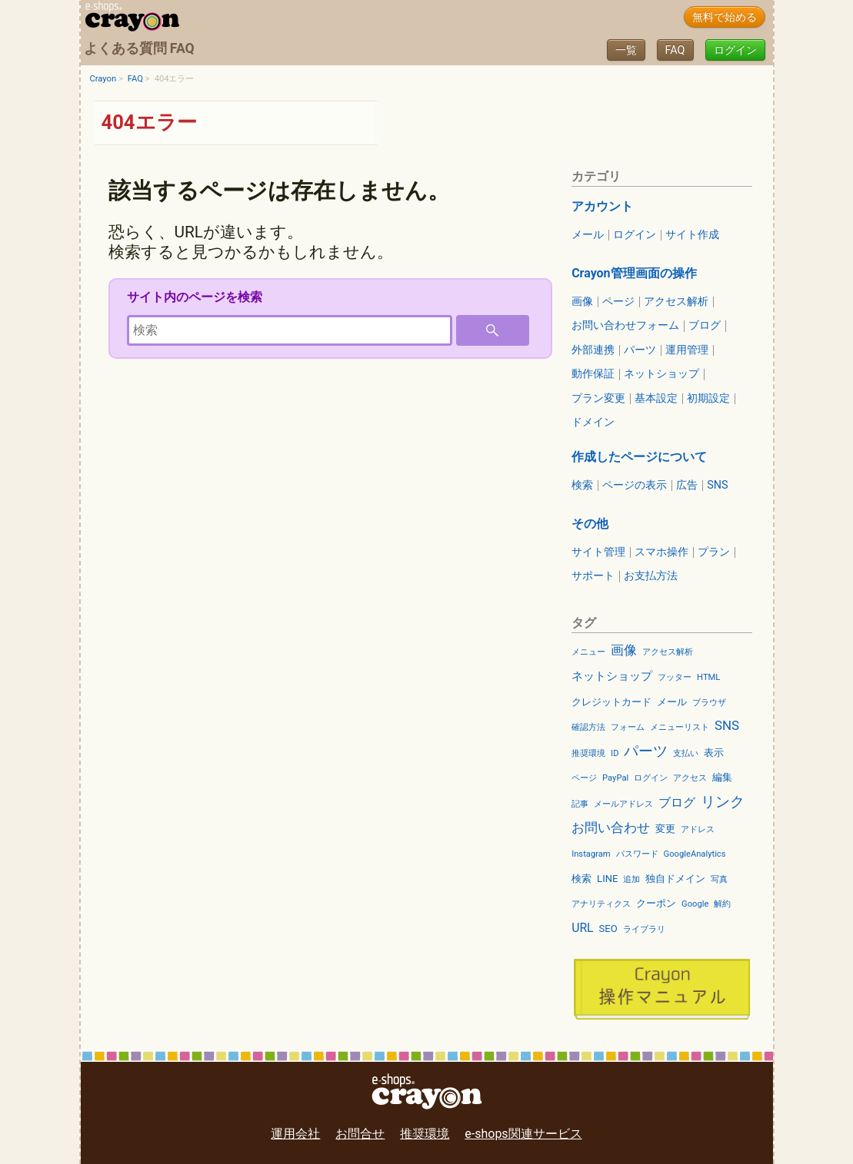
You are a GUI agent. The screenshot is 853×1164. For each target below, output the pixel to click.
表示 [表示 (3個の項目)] (714, 752)
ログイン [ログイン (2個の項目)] (651, 778)
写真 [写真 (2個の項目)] (719, 879)
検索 (582, 485)
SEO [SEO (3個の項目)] (608, 928)
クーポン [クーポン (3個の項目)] (656, 903)
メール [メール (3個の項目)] (672, 702)
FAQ (675, 50)
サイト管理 (598, 552)
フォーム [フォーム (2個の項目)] (628, 727)
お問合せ (360, 1133)
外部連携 (593, 350)
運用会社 (295, 1133)
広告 (687, 485)
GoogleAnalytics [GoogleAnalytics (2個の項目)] (695, 854)
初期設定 (708, 398)
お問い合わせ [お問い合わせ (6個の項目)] (610, 827)
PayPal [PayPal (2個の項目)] (615, 778)
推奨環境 (424, 1133)
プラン (714, 552)
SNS (717, 485)
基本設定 (656, 398)
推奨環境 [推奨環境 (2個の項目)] (588, 753)
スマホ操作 (661, 552)
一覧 (626, 50)
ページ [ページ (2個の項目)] (584, 778)
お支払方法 (651, 576)
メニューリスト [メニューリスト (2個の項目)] (679, 727)
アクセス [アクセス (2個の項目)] (690, 778)
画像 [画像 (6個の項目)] (624, 650)
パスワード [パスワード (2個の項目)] (637, 854)
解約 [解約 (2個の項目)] (722, 904)
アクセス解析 (676, 302)
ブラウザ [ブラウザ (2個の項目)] (709, 703)
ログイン (735, 50)
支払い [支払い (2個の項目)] (685, 753)
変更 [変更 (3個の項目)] (665, 828)
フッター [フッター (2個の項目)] (674, 677)
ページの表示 (634, 485)
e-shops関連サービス (523, 1133)
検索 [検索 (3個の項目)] (581, 878)
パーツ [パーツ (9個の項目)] (646, 751)
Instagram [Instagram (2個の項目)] (591, 854)
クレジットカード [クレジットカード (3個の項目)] (611, 702)
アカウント (602, 206)
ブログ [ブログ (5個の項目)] (676, 802)
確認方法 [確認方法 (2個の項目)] (588, 727)
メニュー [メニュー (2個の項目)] (588, 652)
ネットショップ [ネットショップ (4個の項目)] (611, 676)
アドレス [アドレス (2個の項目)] (698, 829)
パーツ (640, 350)
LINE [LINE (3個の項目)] (607, 878)
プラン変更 (598, 398)
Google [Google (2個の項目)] (694, 904)
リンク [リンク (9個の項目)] (723, 802)
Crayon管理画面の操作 (633, 273)
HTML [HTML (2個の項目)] (708, 677)
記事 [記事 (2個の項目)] (579, 804)
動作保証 (593, 374)
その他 (589, 523)
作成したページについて (639, 456)
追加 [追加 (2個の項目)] (631, 879)
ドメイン (593, 422)
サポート (593, 576)
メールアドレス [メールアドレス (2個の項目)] (623, 804)
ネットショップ (661, 374)
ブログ (704, 325)
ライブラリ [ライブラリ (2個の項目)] (644, 929)
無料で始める (724, 17)
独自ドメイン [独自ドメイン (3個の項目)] (675, 878)
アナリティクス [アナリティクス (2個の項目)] (601, 904)
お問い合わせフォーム (625, 325)
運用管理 (686, 350)
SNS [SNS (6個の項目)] (727, 725)
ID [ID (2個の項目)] (614, 753)
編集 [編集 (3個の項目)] (722, 777)
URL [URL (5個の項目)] (582, 927)
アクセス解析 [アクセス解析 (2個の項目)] (667, 652)
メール (587, 235)
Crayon (103, 79)
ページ (618, 302)
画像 (582, 302)
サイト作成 (692, 235)
